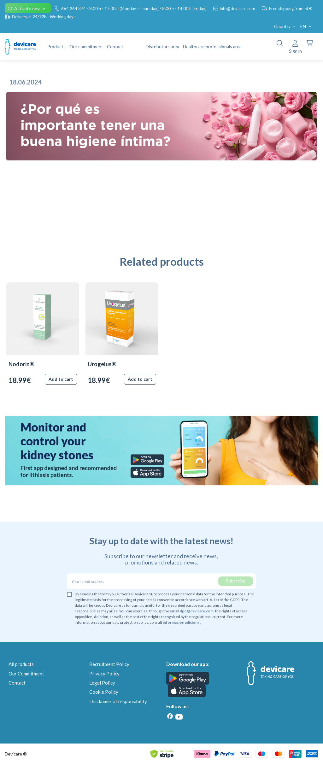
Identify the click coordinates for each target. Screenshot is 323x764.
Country (285, 26)
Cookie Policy (103, 692)
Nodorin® (21, 364)
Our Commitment (26, 673)
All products (21, 664)
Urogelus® (102, 364)
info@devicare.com (238, 8)
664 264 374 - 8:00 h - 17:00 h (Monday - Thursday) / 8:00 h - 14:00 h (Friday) (134, 8)
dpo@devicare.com (197, 611)
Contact (17, 683)
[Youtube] (179, 717)
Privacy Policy (104, 673)
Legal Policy (102, 683)
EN (306, 26)
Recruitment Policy (109, 664)
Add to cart (61, 379)
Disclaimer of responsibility (118, 701)
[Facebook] (170, 716)
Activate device (30, 8)
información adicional (181, 622)
